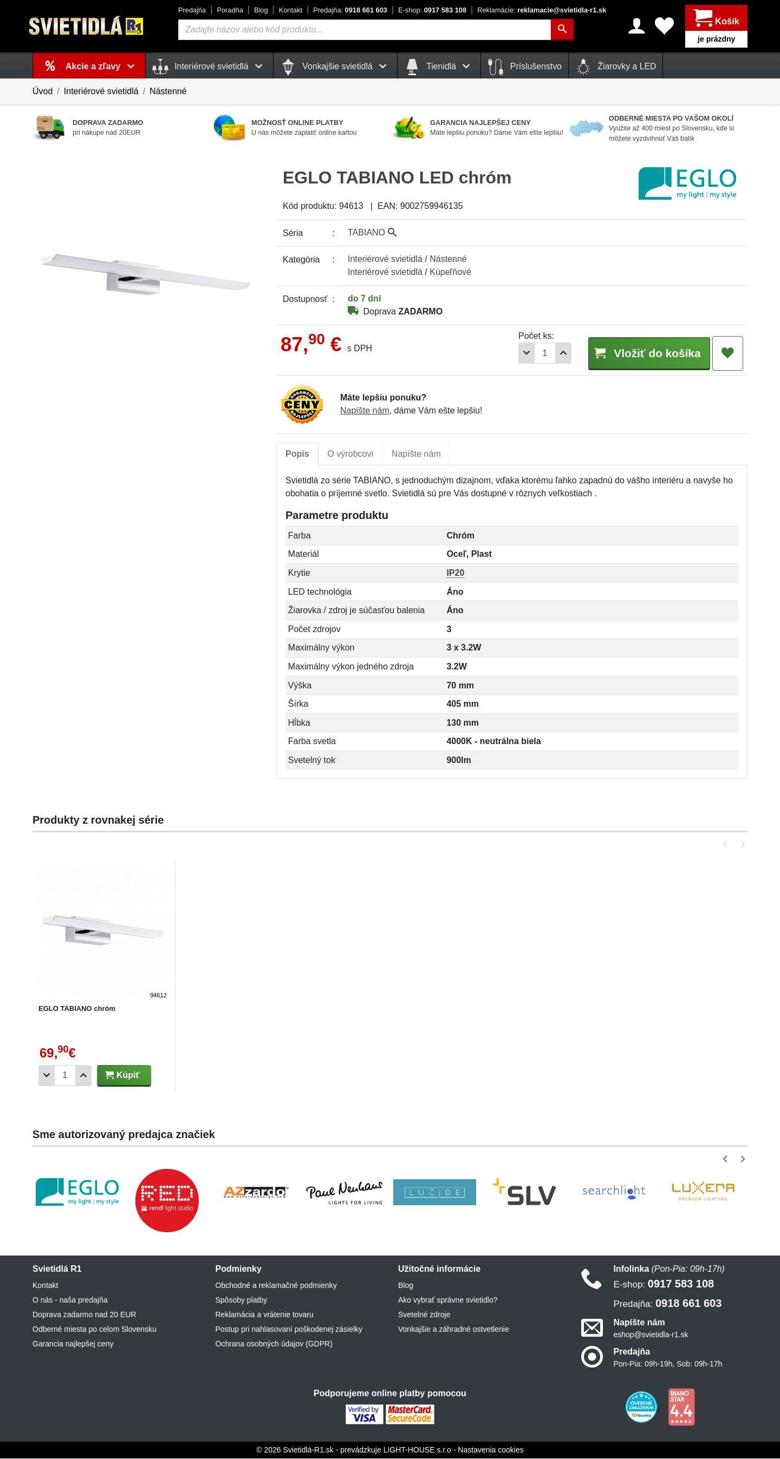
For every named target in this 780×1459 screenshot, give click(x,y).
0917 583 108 (432, 10)
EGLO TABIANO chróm (76, 1009)
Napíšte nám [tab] (416, 454)
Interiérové (385, 259)
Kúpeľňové (450, 272)
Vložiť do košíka (643, 352)
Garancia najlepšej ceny (72, 1344)
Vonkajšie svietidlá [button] (335, 67)
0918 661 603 (350, 10)
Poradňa (230, 10)
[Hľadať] (562, 30)
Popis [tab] (297, 454)
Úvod (42, 91)
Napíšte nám (364, 411)
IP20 (455, 573)
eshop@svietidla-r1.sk (651, 1335)
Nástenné (168, 91)
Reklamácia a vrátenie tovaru (265, 1315)
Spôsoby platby (242, 1300)
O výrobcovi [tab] (350, 454)
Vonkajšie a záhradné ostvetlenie (453, 1329)
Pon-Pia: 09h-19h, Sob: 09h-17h (668, 1364)
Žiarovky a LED (615, 67)
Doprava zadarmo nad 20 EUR (84, 1315)
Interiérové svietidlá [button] (209, 67)
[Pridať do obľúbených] (727, 353)
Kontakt (290, 10)
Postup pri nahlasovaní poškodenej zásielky (289, 1329)
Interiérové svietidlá (101, 91)
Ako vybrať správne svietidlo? (447, 1300)
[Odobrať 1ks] (516, 353)
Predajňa (192, 10)
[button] (727, 845)
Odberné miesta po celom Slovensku (94, 1329)
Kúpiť (122, 1075)
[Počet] (534, 353)
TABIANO (372, 232)
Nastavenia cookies (490, 1450)
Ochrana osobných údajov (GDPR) (274, 1344)
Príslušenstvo (524, 67)
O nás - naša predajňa (70, 1300)
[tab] (297, 454)
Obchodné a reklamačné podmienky (276, 1285)
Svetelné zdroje (424, 1315)
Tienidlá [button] (439, 67)
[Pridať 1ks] (553, 353)
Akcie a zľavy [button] (102, 66)
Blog (261, 10)
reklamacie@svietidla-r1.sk (541, 10)
